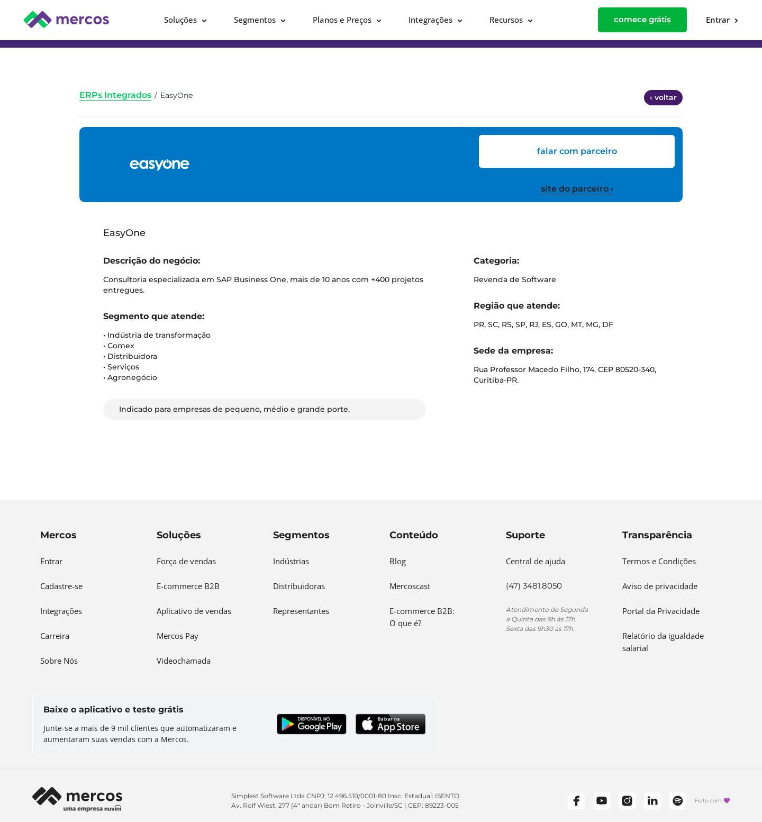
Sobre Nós (59, 660)
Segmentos (255, 19)
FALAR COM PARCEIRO (577, 151)
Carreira (54, 635)
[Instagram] (627, 800)
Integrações (430, 19)
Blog (397, 561)
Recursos (506, 19)
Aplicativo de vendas (194, 611)
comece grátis (642, 19)
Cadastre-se (61, 586)
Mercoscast (409, 586)
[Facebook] (576, 800)
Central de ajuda (535, 561)
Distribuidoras (299, 586)
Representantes (301, 611)
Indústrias (291, 561)
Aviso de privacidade (659, 586)
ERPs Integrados (115, 95)
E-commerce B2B (188, 586)
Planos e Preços (342, 19)
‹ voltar (663, 97)
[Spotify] (677, 800)
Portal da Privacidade (661, 611)
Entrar (51, 561)
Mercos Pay (177, 635)
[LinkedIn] (652, 800)
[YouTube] (601, 800)
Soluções (180, 19)
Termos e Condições (659, 561)
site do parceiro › (577, 189)
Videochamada (184, 660)
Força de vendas (186, 561)
